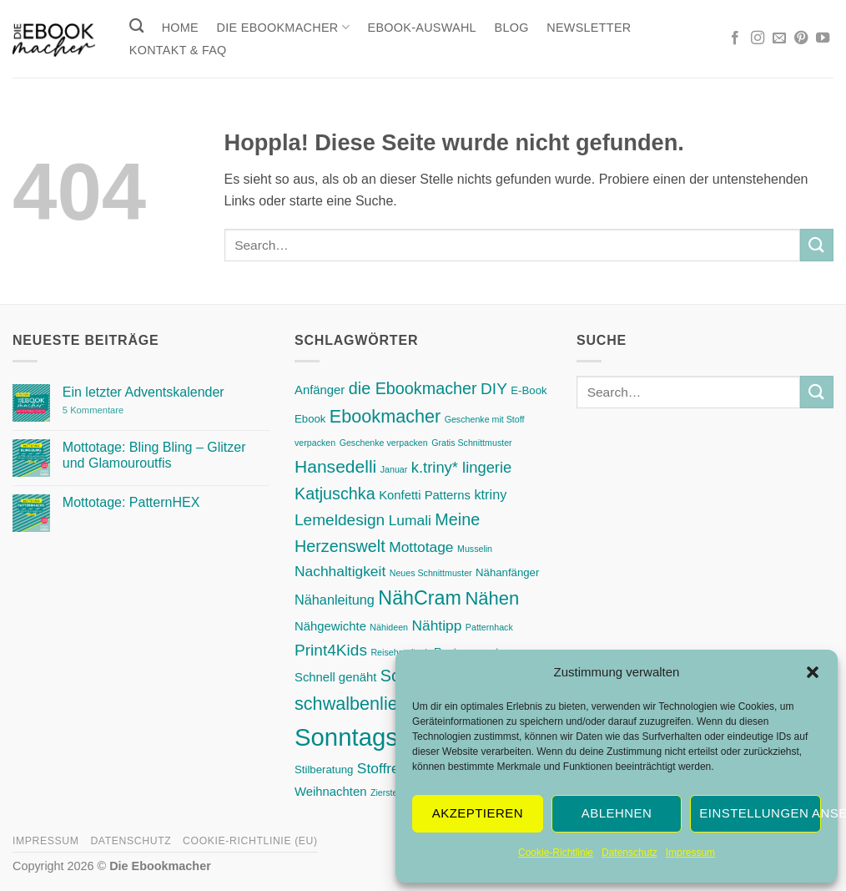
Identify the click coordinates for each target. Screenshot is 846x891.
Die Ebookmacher (283, 27)
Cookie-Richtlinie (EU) (250, 841)
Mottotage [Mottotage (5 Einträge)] (421, 547)
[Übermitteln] (816, 245)
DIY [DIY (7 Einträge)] (494, 388)
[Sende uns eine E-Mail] (779, 38)
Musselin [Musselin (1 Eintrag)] (474, 549)
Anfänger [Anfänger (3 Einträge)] (320, 390)
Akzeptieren (477, 813)
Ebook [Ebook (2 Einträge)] (310, 419)
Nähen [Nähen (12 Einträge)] (492, 598)
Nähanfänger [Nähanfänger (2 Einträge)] (507, 572)
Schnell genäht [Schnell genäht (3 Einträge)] (335, 677)
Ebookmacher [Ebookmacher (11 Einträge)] (385, 416)
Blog (512, 27)
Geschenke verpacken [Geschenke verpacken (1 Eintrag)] (384, 443)
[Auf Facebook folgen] (735, 38)
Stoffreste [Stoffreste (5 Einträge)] (388, 768)
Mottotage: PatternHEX (131, 502)
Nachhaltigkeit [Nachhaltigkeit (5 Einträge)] (340, 571)
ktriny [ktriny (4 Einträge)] (490, 494)
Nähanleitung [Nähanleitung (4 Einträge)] (335, 599)
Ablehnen (617, 813)
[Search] (136, 26)
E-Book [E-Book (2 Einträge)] (528, 390)
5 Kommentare (128, 410)
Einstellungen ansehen (760, 813)
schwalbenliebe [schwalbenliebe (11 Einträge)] (356, 703)
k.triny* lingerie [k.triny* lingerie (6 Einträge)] (461, 467)
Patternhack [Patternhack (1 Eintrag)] (489, 627)
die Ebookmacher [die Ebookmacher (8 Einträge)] (413, 388)
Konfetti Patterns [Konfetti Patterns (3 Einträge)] (425, 495)
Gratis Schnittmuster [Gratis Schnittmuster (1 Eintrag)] (471, 443)
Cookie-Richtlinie (555, 852)
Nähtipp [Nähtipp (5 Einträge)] (436, 625)
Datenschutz (629, 852)
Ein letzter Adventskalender (143, 392)
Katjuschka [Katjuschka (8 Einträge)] (335, 493)
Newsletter (588, 27)
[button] (812, 672)
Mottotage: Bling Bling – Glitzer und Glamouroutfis (154, 455)
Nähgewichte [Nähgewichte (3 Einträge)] (330, 626)
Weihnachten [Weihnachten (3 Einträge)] (330, 791)
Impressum (690, 852)
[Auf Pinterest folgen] (801, 38)
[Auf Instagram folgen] (757, 38)
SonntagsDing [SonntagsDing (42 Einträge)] (371, 737)
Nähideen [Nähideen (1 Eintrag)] (389, 627)
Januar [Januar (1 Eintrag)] (394, 469)
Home (180, 27)
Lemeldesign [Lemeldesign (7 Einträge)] (340, 520)
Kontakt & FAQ (178, 50)
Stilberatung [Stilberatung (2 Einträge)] (324, 769)
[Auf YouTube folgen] (822, 38)
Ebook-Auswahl (422, 27)
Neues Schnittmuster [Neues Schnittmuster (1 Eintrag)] (431, 573)
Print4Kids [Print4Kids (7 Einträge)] (331, 650)
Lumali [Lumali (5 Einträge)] (410, 520)
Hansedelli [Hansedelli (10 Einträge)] (335, 466)
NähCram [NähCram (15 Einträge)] (419, 598)
